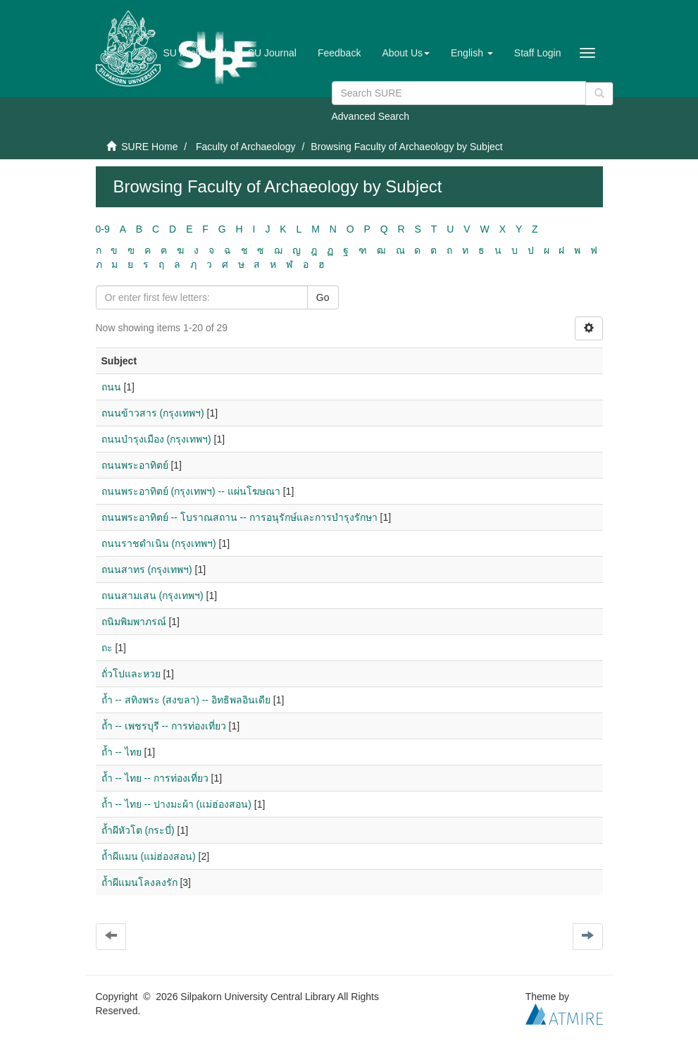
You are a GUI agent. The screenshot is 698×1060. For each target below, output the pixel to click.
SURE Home (149, 146)
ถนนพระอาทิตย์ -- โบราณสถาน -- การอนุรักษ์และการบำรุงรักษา (239, 517)
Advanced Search (371, 116)
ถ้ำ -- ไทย (121, 752)
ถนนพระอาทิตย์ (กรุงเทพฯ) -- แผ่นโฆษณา (190, 491)
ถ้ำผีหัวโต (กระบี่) (138, 830)
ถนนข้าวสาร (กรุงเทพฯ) (152, 413)
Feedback (339, 52)
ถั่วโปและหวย (131, 673)
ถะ (107, 647)
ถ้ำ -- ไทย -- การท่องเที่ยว (154, 778)
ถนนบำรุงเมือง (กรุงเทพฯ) (156, 439)
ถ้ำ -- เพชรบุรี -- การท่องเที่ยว (163, 726)
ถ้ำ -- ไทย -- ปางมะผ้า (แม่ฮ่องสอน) (176, 804)
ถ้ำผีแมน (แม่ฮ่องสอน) (148, 856)
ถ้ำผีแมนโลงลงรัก (139, 882)
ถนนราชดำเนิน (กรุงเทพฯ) (158, 543)
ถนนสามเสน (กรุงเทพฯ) (152, 595)
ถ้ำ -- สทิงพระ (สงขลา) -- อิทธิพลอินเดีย (185, 699)
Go (323, 297)
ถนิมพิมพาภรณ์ (133, 621)
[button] (405, 52)
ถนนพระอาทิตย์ (134, 465)
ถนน (111, 387)
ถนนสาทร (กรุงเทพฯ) (146, 569)
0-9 (103, 229)
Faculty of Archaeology (246, 146)
